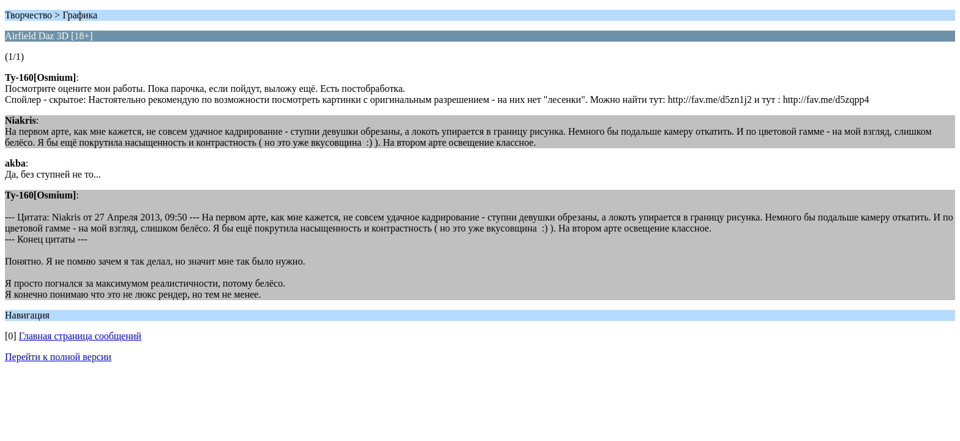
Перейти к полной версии (58, 357)
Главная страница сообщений (80, 336)
